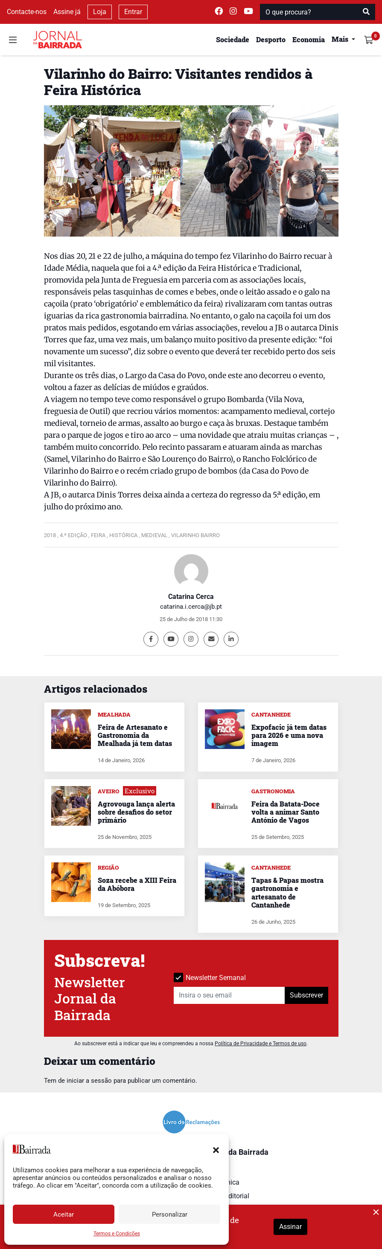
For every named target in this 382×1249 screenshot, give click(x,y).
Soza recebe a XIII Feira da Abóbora (137, 884)
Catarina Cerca (191, 597)
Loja (99, 12)
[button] (216, 1149)
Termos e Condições (116, 1234)
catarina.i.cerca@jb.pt (191, 606)
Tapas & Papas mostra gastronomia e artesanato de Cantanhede (287, 892)
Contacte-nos (27, 12)
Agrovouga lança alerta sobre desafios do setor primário (136, 811)
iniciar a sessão (89, 1080)
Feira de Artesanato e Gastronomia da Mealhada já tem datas (135, 735)
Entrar (133, 12)
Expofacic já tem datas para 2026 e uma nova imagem (289, 735)
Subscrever (306, 995)
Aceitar (63, 1214)
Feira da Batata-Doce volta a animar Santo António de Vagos (285, 811)
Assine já (67, 12)
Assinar (290, 1227)
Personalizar (169, 1214)
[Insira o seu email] (229, 995)
